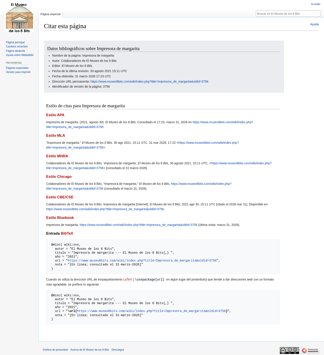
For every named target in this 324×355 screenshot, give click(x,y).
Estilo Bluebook (60, 218)
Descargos (117, 349)
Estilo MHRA (57, 156)
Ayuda (314, 24)
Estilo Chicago (59, 177)
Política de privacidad (55, 349)
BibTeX (67, 233)
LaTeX (127, 279)
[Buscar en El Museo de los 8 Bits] (288, 13)
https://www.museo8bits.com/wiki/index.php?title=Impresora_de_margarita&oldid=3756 (150, 81)
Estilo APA (55, 115)
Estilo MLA (55, 135)
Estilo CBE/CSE (59, 197)
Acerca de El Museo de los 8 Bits (89, 349)
